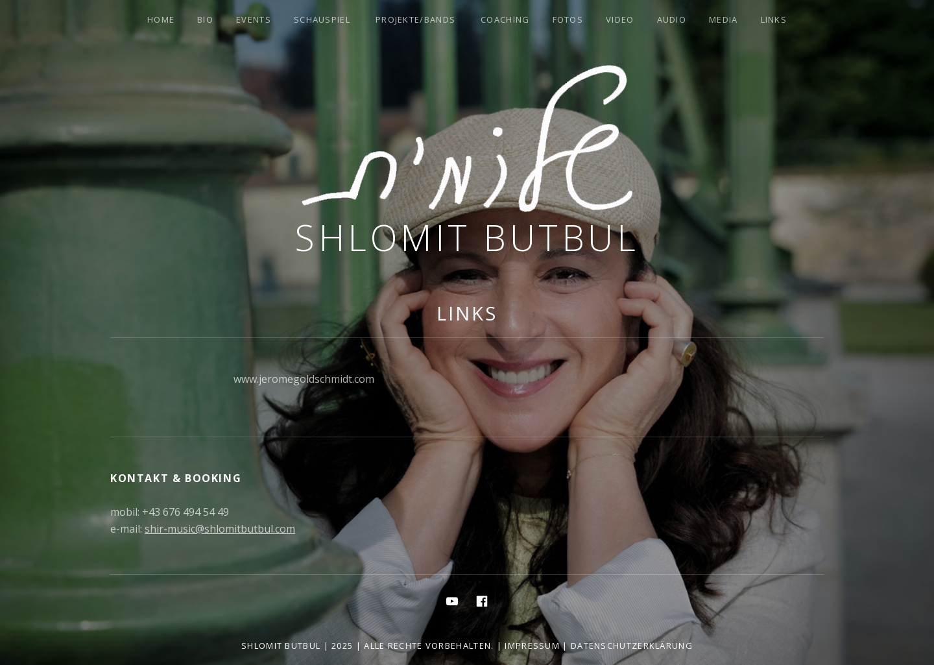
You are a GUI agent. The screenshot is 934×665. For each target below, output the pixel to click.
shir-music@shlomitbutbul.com (220, 529)
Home (160, 19)
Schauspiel (322, 19)
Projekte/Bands (415, 19)
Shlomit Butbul (467, 237)
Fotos (568, 19)
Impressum (532, 645)
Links (774, 19)
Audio (672, 19)
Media (723, 19)
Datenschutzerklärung (632, 645)
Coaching (505, 19)
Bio (205, 19)
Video (620, 19)
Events (253, 19)
